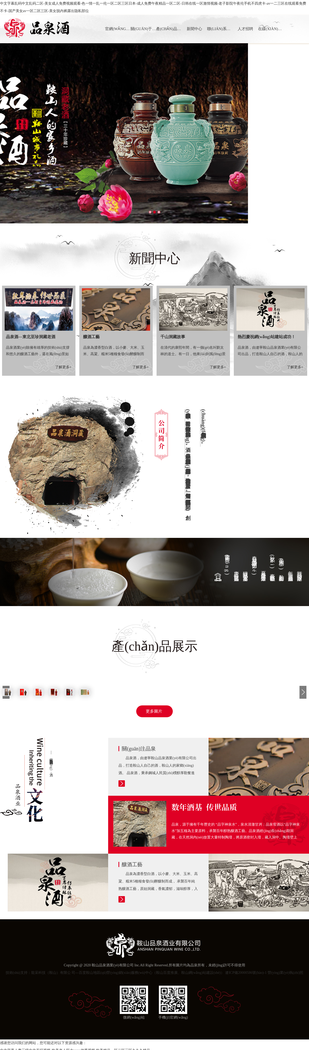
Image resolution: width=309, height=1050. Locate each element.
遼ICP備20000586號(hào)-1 (246, 973)
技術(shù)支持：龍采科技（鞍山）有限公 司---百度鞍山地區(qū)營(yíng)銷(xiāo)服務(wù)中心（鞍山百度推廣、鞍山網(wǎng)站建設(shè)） (115, 973)
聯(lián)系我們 (220, 29)
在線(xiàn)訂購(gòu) (271, 29)
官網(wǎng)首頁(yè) (118, 29)
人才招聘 (245, 29)
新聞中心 (194, 29)
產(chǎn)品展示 (169, 29)
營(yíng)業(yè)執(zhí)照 (285, 973)
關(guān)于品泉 (143, 29)
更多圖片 (154, 711)
